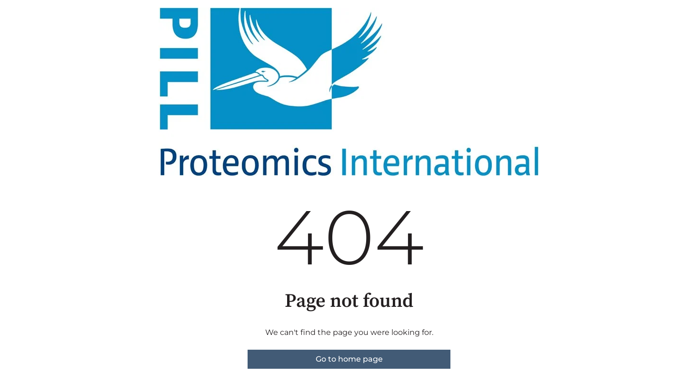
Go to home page (349, 359)
